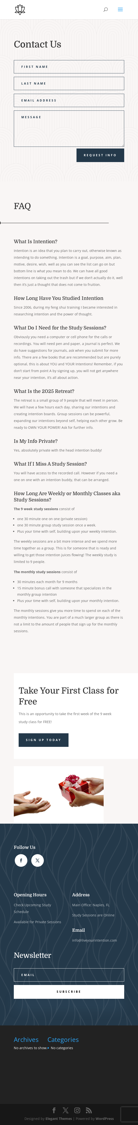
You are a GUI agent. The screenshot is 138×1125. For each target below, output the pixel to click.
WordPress (105, 1118)
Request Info (100, 155)
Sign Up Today (43, 740)
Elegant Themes (59, 1118)
